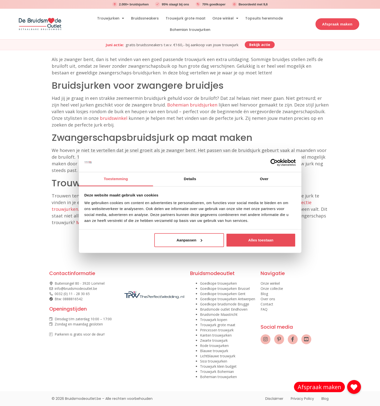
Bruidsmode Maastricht (219, 314)
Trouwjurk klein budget (218, 366)
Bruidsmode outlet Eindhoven (223, 309)
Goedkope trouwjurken (218, 283)
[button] (354, 387)
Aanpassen (189, 240)
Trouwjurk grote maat (185, 18)
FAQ (264, 309)
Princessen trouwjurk (217, 330)
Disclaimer (274, 398)
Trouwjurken (110, 18)
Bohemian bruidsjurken (192, 105)
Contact (267, 304)
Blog (264, 293)
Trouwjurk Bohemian (217, 371)
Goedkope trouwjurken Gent (223, 293)
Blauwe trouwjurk (214, 350)
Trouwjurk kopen (213, 319)
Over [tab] (264, 179)
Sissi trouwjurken (213, 361)
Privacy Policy (302, 398)
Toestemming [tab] (116, 179)
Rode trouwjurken (214, 345)
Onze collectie (272, 288)
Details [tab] (190, 179)
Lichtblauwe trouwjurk (217, 356)
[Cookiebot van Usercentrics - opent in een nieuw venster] (274, 162)
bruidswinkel (113, 118)
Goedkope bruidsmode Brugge (224, 304)
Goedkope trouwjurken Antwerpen (227, 299)
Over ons (268, 299)
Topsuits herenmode (264, 18)
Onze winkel (225, 18)
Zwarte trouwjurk (214, 340)
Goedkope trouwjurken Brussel (225, 288)
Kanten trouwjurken (216, 335)
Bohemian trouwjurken (190, 29)
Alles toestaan (260, 240)
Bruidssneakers (145, 18)
